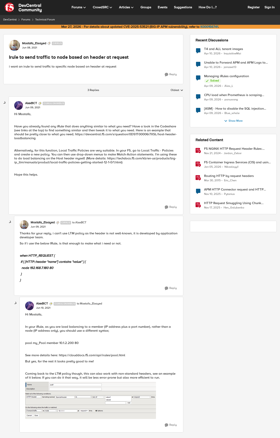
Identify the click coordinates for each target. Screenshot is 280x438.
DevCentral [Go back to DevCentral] (10, 19)
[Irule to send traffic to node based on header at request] (32, 107)
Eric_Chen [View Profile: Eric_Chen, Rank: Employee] (230, 180)
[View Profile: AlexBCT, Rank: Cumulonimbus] (18, 105)
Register (254, 7)
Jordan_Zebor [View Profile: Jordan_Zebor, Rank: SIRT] (233, 153)
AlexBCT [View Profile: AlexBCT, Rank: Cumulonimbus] (31, 103)
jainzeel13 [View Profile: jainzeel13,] (230, 67)
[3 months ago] (212, 53)
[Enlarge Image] (101, 400)
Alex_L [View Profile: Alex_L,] (228, 86)
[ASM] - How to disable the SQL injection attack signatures (234, 108)
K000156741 (209, 27)
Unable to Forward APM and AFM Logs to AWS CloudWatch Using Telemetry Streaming (237, 62)
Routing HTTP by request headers (229, 176)
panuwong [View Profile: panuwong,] (231, 99)
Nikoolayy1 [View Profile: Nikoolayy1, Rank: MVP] (231, 167)
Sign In (269, 7)
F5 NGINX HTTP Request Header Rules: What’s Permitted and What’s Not (233, 149)
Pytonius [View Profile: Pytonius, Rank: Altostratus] (229, 194)
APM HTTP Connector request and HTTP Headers (234, 189)
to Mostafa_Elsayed (89, 303)
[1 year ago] (212, 153)
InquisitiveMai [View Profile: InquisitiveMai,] (232, 53)
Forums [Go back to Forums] (25, 19)
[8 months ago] (212, 194)
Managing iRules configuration (226, 76)
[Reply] (171, 74)
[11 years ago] (212, 180)
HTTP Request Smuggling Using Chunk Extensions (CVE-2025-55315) (232, 203)
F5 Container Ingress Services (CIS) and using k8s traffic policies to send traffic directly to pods (237, 162)
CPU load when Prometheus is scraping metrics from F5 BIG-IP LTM (233, 95)
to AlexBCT (79, 222)
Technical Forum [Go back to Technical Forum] (45, 19)
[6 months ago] (212, 167)
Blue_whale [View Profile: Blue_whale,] (232, 113)
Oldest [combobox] (177, 90)
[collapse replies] (4, 102)
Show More (233, 121)
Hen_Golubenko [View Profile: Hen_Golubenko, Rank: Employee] (234, 207)
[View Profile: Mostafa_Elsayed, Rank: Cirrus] (14, 45)
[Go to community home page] (23, 7)
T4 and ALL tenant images (223, 49)
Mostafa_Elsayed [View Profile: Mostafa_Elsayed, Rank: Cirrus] (34, 43)
